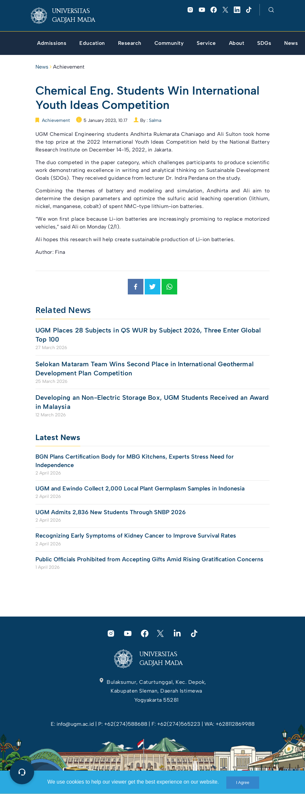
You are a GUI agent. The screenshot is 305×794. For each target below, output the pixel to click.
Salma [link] (155, 120)
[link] (68, 15)
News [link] (41, 67)
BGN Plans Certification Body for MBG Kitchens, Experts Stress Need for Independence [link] (134, 460)
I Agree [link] (242, 782)
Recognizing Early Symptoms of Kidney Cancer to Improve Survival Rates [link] (135, 535)
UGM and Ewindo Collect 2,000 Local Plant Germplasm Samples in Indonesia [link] (140, 488)
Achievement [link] (69, 67)
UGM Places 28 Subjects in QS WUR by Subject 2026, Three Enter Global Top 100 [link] (148, 334)
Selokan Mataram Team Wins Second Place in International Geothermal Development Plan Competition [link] (144, 368)
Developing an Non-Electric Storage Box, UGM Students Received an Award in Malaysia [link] (152, 402)
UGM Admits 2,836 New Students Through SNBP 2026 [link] (110, 512)
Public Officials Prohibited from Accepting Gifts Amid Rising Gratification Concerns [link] (149, 559)
